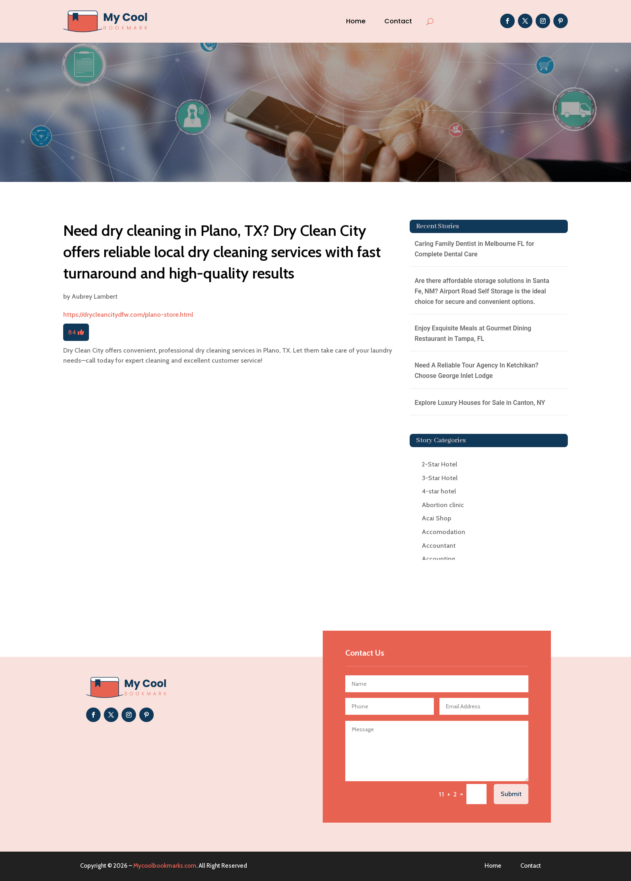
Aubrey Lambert (95, 296)
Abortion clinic (443, 505)
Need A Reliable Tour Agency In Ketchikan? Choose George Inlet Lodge (476, 370)
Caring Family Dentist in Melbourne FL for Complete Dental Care (474, 249)
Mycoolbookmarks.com (164, 865)
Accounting (438, 559)
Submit (511, 794)
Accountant (439, 545)
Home (355, 21)
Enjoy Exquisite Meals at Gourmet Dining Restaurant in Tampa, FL (472, 333)
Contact (398, 21)
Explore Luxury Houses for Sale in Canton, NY (479, 402)
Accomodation (443, 532)
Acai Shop (436, 518)
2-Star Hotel (439, 464)
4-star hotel (439, 491)
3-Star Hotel (440, 478)
